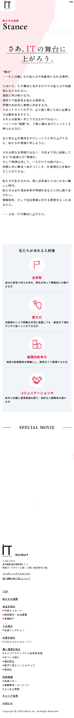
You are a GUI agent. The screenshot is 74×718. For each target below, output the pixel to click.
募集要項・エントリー (17, 685)
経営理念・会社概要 (15, 614)
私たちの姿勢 (10, 599)
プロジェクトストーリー (18, 642)
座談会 (8, 669)
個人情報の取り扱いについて (16, 578)
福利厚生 (9, 661)
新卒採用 (36, 508)
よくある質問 (12, 689)
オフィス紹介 (12, 657)
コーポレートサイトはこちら (16, 573)
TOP (5, 591)
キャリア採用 (37, 519)
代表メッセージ (13, 610)
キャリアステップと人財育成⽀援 (23, 653)
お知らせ (8, 703)
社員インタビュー (14, 630)
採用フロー (10, 681)
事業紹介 (9, 618)
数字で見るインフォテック (19, 665)
